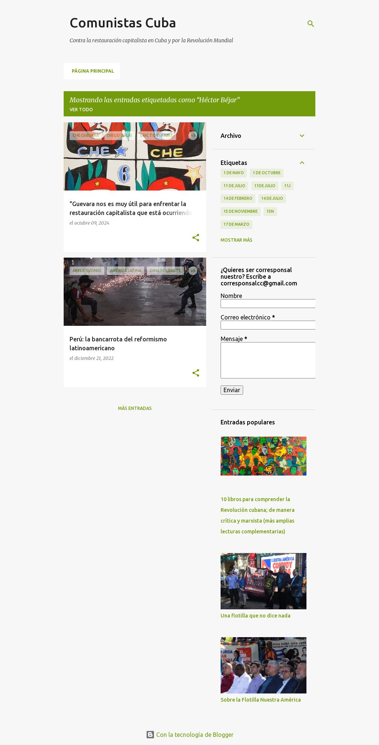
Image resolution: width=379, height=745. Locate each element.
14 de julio (272, 198)
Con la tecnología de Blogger (190, 734)
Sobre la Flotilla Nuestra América (261, 700)
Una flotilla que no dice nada (256, 616)
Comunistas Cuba (123, 22)
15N (270, 211)
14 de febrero (238, 198)
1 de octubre (267, 172)
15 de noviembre (241, 211)
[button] (195, 238)
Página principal (93, 71)
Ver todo (81, 109)
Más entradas (135, 408)
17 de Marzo (236, 224)
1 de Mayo (234, 172)
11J (287, 185)
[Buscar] (310, 24)
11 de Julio (234, 185)
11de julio (264, 185)
